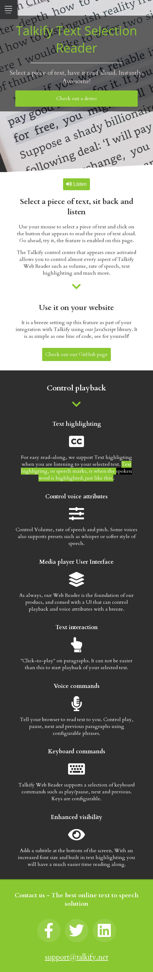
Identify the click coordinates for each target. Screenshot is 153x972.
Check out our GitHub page (76, 354)
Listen (76, 184)
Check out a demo (76, 98)
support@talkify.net (76, 957)
